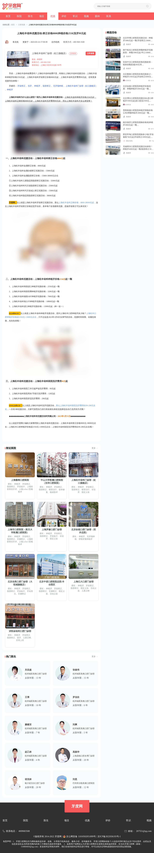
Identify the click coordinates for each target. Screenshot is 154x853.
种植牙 (37, 86)
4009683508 (24, 831)
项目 (41, 16)
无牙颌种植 (58, 86)
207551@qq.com (144, 831)
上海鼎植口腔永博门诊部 (84, 756)
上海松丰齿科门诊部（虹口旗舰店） (50, 53)
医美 (108, 16)
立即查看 (90, 53)
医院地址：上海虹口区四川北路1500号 (46, 65)
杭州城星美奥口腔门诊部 (36, 674)
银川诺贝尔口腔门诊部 (35, 783)
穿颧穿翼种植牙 (86, 539)
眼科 (97, 16)
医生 (30, 16)
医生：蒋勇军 (37, 59)
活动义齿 (54, 594)
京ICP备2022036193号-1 (109, 836)
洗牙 (30, 86)
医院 (19, 16)
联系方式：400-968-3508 (74, 42)
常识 (75, 16)
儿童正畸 (86, 591)
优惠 (52, 16)
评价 (63, 16)
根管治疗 (53, 489)
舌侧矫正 (21, 539)
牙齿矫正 (21, 86)
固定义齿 (86, 492)
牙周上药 (20, 640)
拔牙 (19, 638)
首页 (8, 16)
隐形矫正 (47, 86)
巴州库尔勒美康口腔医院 (84, 783)
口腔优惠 (21, 25)
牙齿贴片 (21, 487)
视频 (86, 16)
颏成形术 (54, 492)
